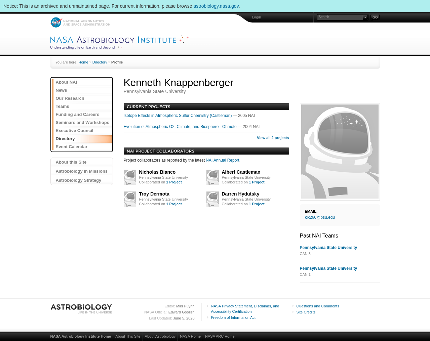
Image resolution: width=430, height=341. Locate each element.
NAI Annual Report (222, 160)
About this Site (71, 162)
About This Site (127, 336)
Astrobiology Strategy (79, 180)
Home (83, 62)
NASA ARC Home (219, 336)
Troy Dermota (154, 194)
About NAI (66, 82)
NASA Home (190, 336)
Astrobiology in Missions (82, 171)
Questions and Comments (318, 306)
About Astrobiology (160, 336)
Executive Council (74, 130)
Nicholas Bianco (157, 172)
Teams (62, 106)
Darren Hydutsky (241, 194)
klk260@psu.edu (320, 217)
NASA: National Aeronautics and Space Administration (80, 22)
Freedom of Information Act (233, 317)
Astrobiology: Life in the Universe (81, 308)
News (61, 90)
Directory (99, 62)
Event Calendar (72, 146)
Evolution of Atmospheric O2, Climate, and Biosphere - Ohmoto (181, 126)
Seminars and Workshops (82, 122)
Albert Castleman (241, 172)
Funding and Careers (78, 114)
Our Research (70, 98)
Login (256, 17)
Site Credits (306, 312)
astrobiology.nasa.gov (216, 6)
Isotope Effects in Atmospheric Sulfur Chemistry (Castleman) (178, 115)
